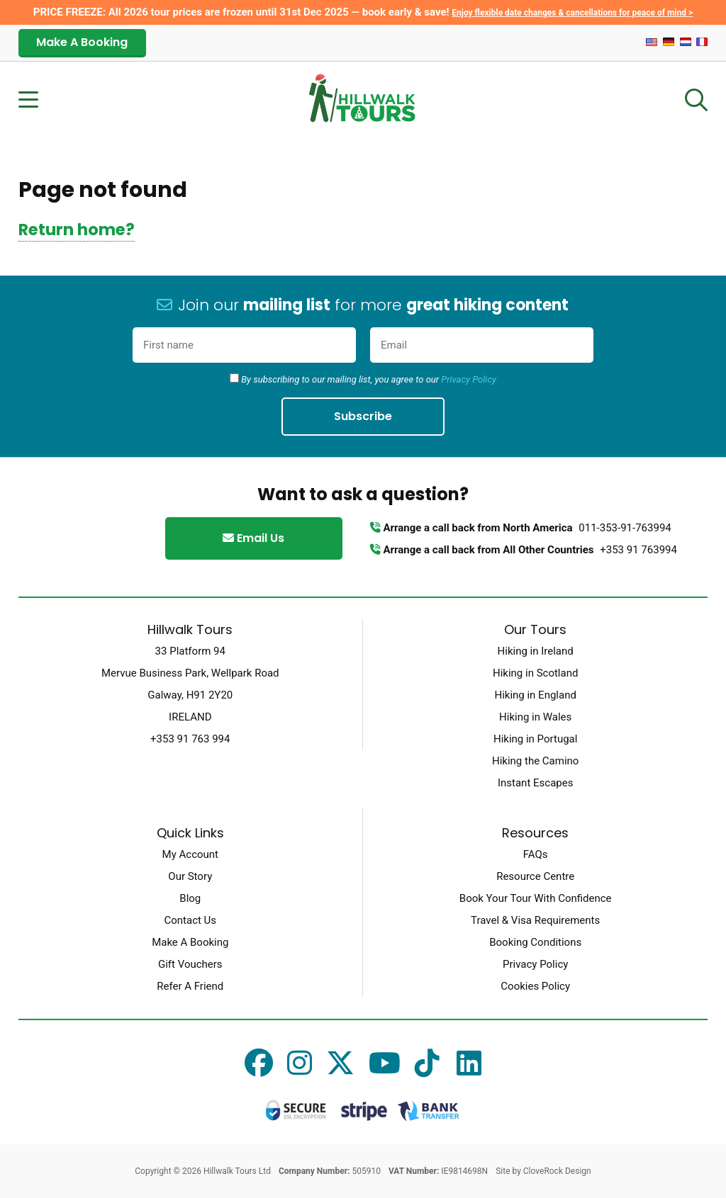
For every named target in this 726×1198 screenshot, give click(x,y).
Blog (190, 898)
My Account (190, 854)
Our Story (190, 876)
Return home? (76, 229)
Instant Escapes (535, 782)
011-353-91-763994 (625, 527)
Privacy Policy (468, 379)
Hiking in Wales (535, 717)
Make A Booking (82, 42)
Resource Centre (535, 876)
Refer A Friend (190, 986)
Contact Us (190, 920)
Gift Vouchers (190, 964)
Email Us (253, 538)
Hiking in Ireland (536, 651)
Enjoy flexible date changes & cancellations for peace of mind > (572, 13)
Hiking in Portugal (535, 739)
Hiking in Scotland (535, 673)
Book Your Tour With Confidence (535, 898)
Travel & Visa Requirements (535, 920)
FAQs (535, 854)
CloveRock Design (557, 1171)
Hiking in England (535, 695)
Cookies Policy (535, 986)
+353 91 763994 (638, 549)
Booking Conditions (535, 942)
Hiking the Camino (535, 761)
